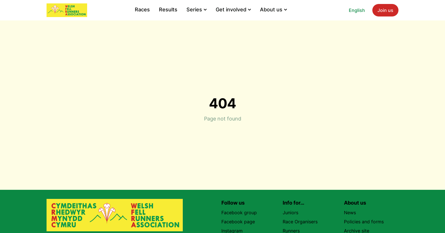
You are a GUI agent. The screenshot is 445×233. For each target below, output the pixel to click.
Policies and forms (364, 221)
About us (273, 10)
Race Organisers (300, 221)
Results (168, 10)
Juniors (290, 212)
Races (142, 10)
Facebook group (241, 212)
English (357, 10)
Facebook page (240, 221)
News (350, 212)
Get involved (233, 10)
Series (196, 10)
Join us (385, 10)
